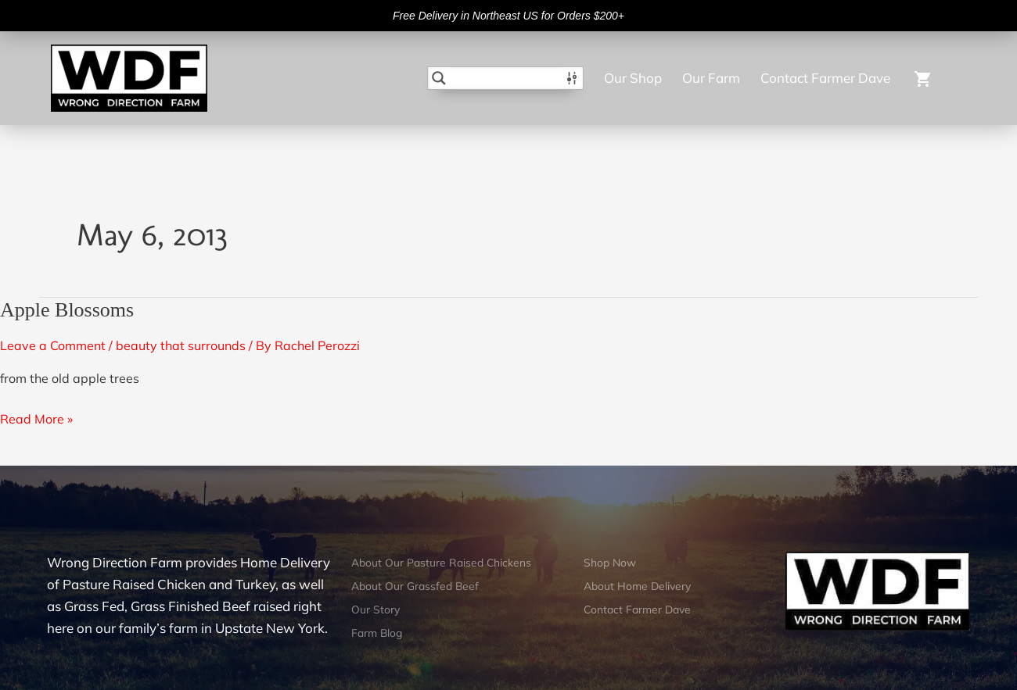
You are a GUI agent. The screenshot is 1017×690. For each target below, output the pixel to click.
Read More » (36, 417)
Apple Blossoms (67, 310)
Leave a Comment (53, 345)
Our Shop (633, 78)
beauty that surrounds (181, 345)
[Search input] (506, 78)
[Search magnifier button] (439, 78)
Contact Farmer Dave (825, 78)
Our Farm (711, 78)
